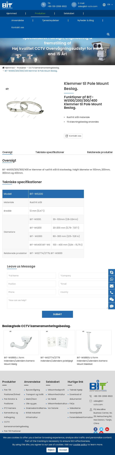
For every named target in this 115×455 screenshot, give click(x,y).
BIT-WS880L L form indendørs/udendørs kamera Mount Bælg (19, 361)
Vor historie (53, 408)
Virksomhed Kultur (56, 394)
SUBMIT (57, 314)
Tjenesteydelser (52, 20)
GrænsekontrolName (36, 408)
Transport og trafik (34, 394)
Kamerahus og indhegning (11, 415)
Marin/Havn (31, 399)
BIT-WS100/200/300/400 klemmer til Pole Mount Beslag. (31, 70)
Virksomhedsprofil (56, 389)
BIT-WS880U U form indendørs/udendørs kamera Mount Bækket (92, 361)
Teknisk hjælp (76, 389)
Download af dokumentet (75, 396)
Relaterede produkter (100, 152)
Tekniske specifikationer (49, 152)
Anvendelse (19, 20)
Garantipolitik (76, 412)
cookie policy (80, 444)
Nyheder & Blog (87, 20)
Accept (63, 449)
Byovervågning (33, 389)
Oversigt (7, 153)
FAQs (72, 403)
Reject (51, 449)
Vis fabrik (52, 399)
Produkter (42, 13)
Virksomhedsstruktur (57, 403)
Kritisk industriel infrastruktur (33, 415)
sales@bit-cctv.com (87, 5)
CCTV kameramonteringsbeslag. (44, 67)
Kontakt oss (17, 27)
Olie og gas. (31, 403)
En (108, 4)
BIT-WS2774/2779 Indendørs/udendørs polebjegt (57, 359)
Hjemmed (13, 13)
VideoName (75, 408)
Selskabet (71, 13)
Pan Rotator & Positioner (10, 401)
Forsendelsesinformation (81, 417)
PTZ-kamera (10, 408)
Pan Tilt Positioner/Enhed (12, 392)
